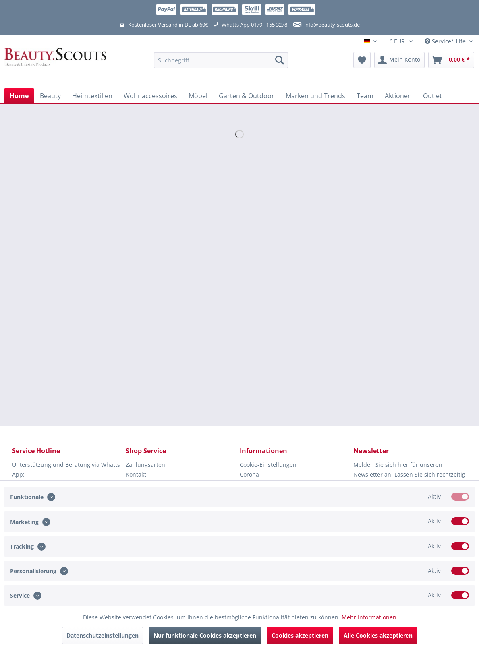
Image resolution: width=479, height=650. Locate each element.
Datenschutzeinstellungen (102, 635)
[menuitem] (221, 64)
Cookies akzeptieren (300, 635)
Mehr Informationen (369, 617)
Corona (249, 474)
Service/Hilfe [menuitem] (446, 41)
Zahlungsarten (145, 464)
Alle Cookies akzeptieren (378, 635)
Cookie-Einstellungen (268, 464)
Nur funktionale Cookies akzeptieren (204, 635)
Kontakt (136, 474)
